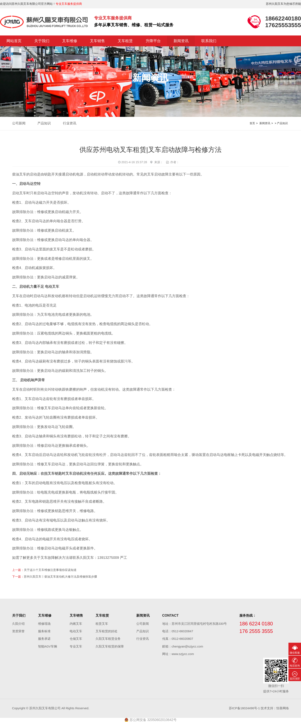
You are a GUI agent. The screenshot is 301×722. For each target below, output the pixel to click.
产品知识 (44, 123)
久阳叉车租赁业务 (108, 638)
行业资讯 (69, 123)
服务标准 (44, 631)
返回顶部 (295, 678)
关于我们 (41, 41)
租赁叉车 (102, 623)
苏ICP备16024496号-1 (244, 708)
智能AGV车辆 (47, 646)
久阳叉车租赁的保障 (110, 646)
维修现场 (44, 623)
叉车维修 (69, 41)
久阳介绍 (18, 623)
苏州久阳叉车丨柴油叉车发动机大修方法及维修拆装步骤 (60, 576)
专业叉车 (76, 646)
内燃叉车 (76, 623)
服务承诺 (44, 638)
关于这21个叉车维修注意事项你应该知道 (50, 570)
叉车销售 (97, 41)
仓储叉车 (76, 638)
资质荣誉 (18, 631)
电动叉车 (76, 631)
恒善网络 (282, 708)
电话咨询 (295, 665)
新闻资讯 (181, 41)
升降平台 (153, 41)
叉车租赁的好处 (106, 631)
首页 (252, 123)
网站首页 (14, 41)
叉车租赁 (125, 41)
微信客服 (295, 652)
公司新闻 (19, 123)
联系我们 (208, 41)
